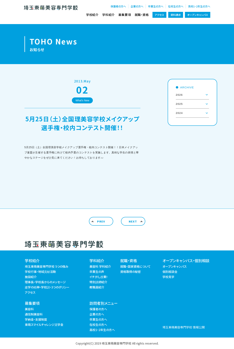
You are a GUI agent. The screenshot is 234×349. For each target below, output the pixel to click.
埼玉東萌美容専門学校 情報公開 (183, 327)
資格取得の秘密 (130, 271)
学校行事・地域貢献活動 (40, 271)
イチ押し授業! (98, 277)
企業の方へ (137, 6)
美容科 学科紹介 (100, 266)
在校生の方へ (175, 6)
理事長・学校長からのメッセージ (45, 282)
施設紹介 (31, 277)
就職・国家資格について (135, 266)
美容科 (29, 309)
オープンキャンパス (197, 15)
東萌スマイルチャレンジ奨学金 (44, 324)
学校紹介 (92, 14)
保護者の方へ (118, 6)
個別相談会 (169, 271)
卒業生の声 (96, 271)
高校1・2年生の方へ (199, 6)
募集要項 (124, 14)
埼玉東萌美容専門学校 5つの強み (46, 266)
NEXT (133, 221)
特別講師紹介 (98, 282)
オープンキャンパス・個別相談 (185, 260)
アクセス (159, 15)
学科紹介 (108, 14)
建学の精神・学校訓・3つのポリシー (47, 287)
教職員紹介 (96, 287)
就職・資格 (142, 14)
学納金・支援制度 (36, 319)
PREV (101, 221)
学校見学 (168, 277)
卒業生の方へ (155, 6)
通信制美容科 (34, 314)
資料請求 (175, 15)
